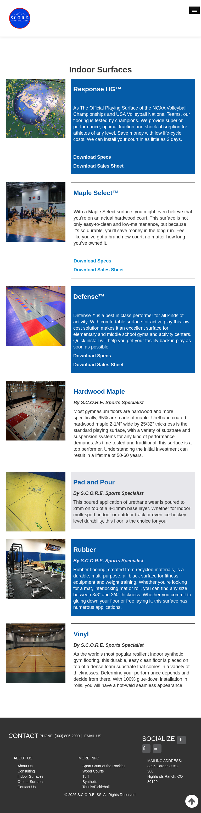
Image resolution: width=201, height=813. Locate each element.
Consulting (26, 771)
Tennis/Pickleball (96, 787)
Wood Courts (93, 771)
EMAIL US (92, 736)
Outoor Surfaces (31, 782)
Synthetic (90, 782)
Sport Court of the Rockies (103, 766)
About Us (25, 766)
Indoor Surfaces (30, 776)
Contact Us (27, 787)
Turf (85, 776)
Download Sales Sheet (99, 269)
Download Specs (92, 261)
